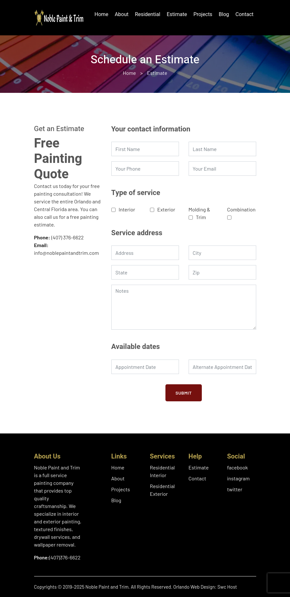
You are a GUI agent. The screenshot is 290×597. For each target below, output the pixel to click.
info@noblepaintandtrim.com (66, 253)
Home (101, 14)
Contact (245, 14)
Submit (183, 393)
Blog (224, 14)
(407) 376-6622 (67, 237)
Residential (147, 14)
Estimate (177, 14)
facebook (237, 467)
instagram (238, 478)
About (122, 14)
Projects (202, 14)
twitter (234, 489)
